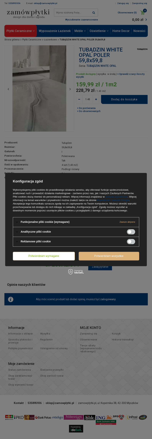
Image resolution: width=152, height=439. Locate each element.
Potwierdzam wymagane (44, 256)
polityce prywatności (116, 196)
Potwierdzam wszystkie (108, 256)
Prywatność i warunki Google (113, 200)
